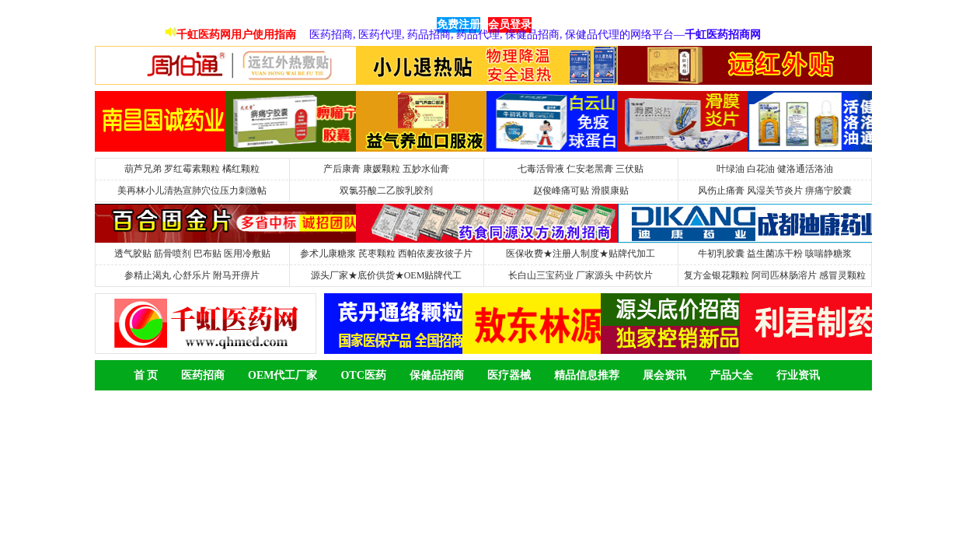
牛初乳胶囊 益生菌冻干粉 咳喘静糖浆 (775, 253)
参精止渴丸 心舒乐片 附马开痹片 (192, 275)
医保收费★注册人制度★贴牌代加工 (580, 253)
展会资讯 (664, 375)
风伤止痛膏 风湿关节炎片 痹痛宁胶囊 (775, 190)
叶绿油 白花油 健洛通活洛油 (775, 168)
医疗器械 (509, 375)
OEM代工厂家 (282, 375)
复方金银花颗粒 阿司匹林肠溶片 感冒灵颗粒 (775, 275)
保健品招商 (437, 375)
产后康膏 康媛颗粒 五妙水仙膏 (386, 168)
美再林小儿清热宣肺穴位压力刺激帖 (192, 190)
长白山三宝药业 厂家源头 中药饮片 (580, 275)
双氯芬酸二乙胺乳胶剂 (386, 190)
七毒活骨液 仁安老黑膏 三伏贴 (580, 168)
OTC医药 (362, 375)
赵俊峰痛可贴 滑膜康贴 (581, 190)
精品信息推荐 (586, 375)
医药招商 (203, 375)
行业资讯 (798, 375)
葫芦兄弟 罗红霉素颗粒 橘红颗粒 (192, 168)
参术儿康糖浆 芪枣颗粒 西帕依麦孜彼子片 (386, 253)
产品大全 (731, 375)
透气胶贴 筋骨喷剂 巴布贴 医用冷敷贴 (192, 253)
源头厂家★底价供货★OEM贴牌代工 (386, 275)
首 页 (146, 375)
